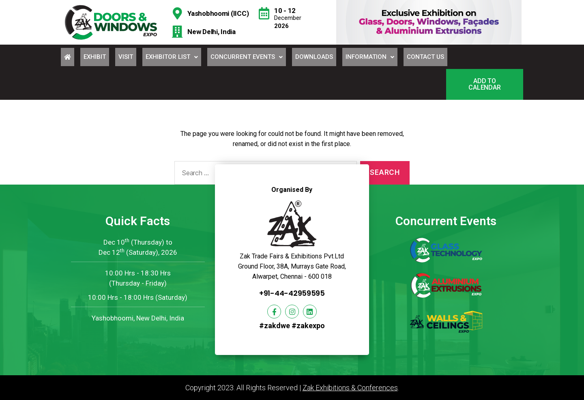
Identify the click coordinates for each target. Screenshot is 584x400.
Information (370, 56)
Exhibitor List (172, 56)
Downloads (314, 56)
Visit (125, 56)
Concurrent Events (246, 56)
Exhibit (95, 56)
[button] (484, 84)
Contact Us (425, 56)
